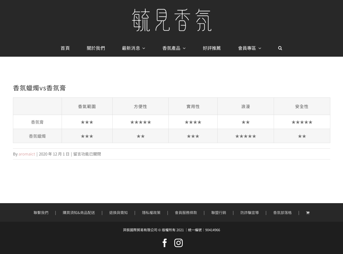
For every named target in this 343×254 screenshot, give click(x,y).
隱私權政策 (151, 212)
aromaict (27, 154)
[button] (280, 48)
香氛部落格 (282, 212)
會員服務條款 (186, 212)
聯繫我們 (41, 212)
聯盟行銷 (218, 212)
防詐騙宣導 (249, 212)
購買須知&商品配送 (79, 212)
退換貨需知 (118, 212)
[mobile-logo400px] (171, 10)
